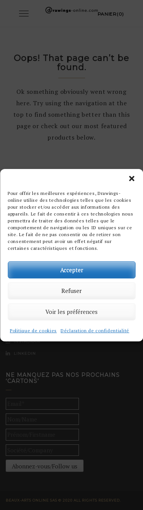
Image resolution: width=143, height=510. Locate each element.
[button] (131, 178)
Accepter (71, 270)
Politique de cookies (33, 330)
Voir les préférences (71, 311)
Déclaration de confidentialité (95, 330)
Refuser (71, 290)
